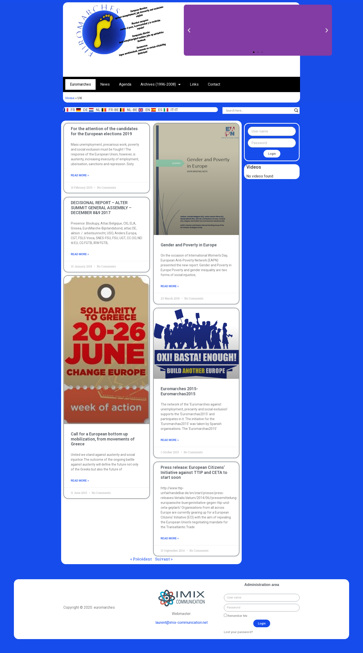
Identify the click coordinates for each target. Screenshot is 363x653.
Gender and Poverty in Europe (189, 244)
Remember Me (235, 616)
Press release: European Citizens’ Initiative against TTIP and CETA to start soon (194, 472)
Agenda (125, 84)
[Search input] (259, 110)
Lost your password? (238, 632)
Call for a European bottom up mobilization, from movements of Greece (103, 439)
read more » (80, 175)
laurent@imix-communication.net (181, 622)
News (105, 84)
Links (194, 84)
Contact (214, 84)
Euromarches (80, 84)
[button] (253, 52)
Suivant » (163, 558)
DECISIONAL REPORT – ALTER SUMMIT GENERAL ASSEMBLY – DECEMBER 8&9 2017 (101, 207)
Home (70, 98)
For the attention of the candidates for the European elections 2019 (104, 131)
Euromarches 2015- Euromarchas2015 (179, 391)
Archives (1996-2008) (161, 84)
